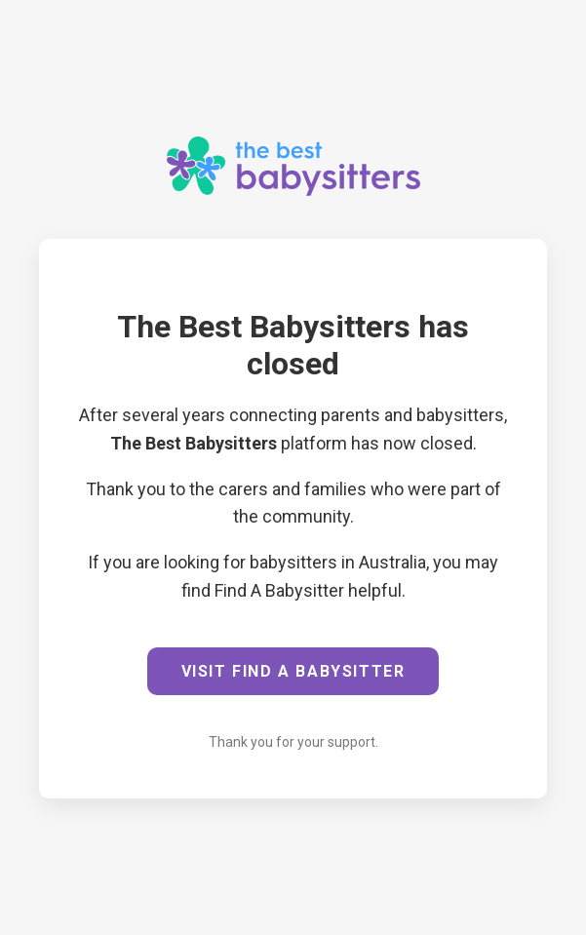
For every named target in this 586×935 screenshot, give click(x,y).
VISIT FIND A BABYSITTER (293, 671)
